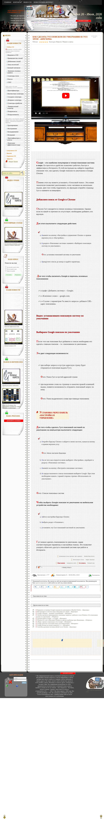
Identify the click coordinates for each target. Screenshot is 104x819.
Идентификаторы (13, 90)
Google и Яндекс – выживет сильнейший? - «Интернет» (54, 613)
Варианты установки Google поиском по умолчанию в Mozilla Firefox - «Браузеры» (63, 610)
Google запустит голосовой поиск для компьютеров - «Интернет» (57, 623)
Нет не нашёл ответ (12, 269)
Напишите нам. (91, 563)
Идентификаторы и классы (14, 139)
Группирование (12, 125)
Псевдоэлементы (13, 114)
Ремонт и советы (68, 42)
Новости (59, 42)
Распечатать (96, 575)
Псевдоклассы (12, 111)
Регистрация (11, 686)
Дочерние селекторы (14, 100)
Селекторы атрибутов (14, 103)
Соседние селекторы (14, 97)
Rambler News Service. (89, 556)
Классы (10, 79)
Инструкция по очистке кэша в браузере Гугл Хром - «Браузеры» (57, 612)
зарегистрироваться (41, 583)
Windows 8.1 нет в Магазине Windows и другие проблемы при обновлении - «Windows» (64, 620)
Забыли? (21, 686)
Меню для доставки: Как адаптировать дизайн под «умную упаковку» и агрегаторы (11, 407)
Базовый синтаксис (14, 68)
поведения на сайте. (71, 563)
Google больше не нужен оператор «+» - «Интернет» (53, 625)
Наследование (12, 128)
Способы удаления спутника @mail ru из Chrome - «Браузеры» (57, 627)
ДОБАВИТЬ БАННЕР (83, 20)
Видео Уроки (13, 161)
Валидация (11, 135)
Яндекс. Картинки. (90, 559)
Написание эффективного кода (13, 144)
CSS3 (9, 82)
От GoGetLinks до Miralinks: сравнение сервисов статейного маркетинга (14, 244)
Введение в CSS (12, 55)
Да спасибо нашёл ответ (13, 267)
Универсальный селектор (12, 107)
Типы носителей (13, 64)
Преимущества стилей (15, 58)
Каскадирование (13, 132)
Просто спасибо (11, 271)
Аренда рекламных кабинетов (12, 208)
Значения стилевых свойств (14, 72)
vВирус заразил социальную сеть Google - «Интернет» (54, 622)
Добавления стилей (14, 61)
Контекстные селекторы (15, 94)
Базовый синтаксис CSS (10, 345)
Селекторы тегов (13, 76)
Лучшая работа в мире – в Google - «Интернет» (52, 618)
